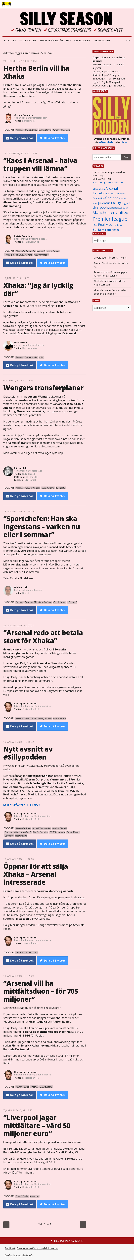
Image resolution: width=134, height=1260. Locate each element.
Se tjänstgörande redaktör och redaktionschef (31, 1248)
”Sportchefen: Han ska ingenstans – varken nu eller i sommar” (41, 526)
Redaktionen (102, 40)
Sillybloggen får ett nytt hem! (110, 257)
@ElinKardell (28, 473)
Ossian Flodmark (23, 115)
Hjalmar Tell (21, 587)
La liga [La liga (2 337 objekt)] (116, 203)
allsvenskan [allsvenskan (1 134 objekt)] (98, 189)
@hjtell (25, 592)
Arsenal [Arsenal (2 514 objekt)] (111, 188)
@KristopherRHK (30, 709)
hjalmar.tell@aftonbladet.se (28, 589)
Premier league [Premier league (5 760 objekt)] (109, 218)
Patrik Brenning (23, 236)
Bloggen (10, 40)
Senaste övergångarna (55, 40)
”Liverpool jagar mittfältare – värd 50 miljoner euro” (36, 1125)
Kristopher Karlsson (25, 703)
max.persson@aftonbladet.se (29, 345)
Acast (125, 142)
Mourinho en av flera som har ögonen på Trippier (110, 291)
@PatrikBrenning (30, 241)
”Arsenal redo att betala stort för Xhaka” (43, 636)
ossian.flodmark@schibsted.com (30, 117)
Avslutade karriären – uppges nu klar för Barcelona (110, 273)
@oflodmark (28, 120)
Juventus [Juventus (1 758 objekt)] (104, 203)
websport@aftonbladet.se (107, 182)
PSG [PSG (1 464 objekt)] (94, 225)
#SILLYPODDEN (27, 40)
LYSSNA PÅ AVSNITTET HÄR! (21, 804)
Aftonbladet (107, 142)
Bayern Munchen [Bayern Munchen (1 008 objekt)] (116, 193)
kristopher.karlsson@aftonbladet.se (32, 706)
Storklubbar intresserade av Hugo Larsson (110, 282)
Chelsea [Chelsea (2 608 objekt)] (111, 197)
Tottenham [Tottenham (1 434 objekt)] (112, 230)
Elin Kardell (20, 468)
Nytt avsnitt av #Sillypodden (27, 753)
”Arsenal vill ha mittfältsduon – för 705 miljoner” (40, 991)
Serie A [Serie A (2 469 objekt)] (98, 229)
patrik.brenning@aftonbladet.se (30, 238)
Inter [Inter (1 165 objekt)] (94, 203)
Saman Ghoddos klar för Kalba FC (111, 264)
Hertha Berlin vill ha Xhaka (36, 72)
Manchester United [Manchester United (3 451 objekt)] (110, 212)
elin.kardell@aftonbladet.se (28, 470)
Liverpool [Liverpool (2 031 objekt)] (99, 207)
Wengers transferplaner (43, 387)
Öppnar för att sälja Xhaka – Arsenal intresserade (35, 874)
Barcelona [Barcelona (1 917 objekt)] (99, 193)
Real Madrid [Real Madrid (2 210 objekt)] (107, 224)
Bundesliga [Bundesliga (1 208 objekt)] (98, 198)
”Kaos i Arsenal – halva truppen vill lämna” (40, 164)
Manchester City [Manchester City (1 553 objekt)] (117, 208)
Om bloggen (82, 40)
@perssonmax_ (30, 348)
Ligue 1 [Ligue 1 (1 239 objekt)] (126, 203)
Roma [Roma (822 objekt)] (119, 225)
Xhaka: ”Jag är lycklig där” (38, 289)
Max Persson (21, 342)
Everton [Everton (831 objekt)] (122, 198)
